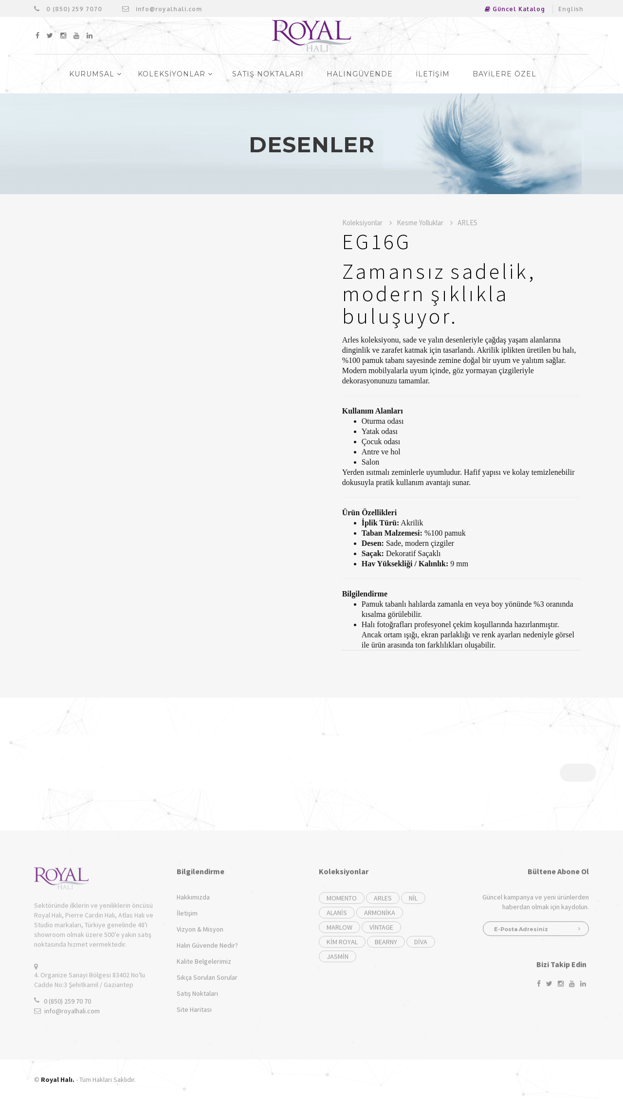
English (571, 9)
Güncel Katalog (515, 9)
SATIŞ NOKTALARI (268, 74)
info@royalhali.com (162, 9)
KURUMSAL (95, 74)
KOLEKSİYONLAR (175, 74)
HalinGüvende (360, 74)
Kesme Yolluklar (425, 222)
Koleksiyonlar (367, 222)
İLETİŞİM (433, 74)
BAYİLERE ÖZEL (504, 74)
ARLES (467, 222)
